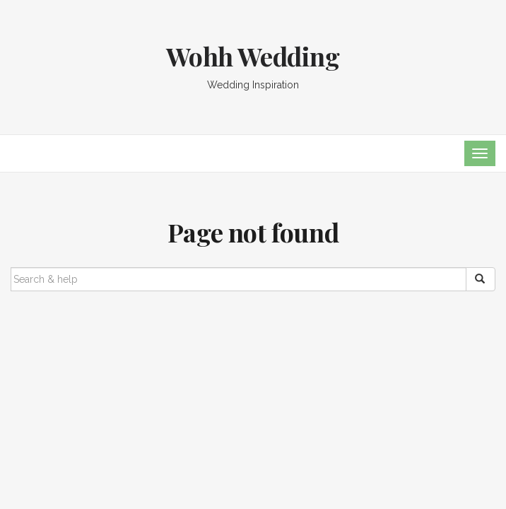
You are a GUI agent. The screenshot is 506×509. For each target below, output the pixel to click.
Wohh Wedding (252, 56)
